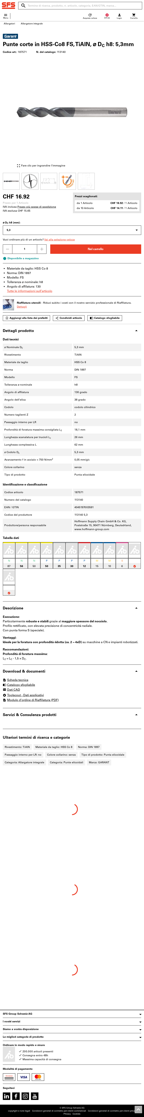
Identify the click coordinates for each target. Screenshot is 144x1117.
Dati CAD (11, 690)
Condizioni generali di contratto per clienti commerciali (59, 1111)
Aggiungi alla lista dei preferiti (26, 318)
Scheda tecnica (15, 680)
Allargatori (9, 23)
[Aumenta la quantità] (41, 249)
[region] (72, 181)
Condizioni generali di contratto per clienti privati (112, 1111)
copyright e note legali (19, 1111)
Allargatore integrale (32, 23)
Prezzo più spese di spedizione (36, 206)
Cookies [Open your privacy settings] (76, 1114)
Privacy (67, 1114)
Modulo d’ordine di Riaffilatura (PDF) (31, 700)
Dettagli (22, 306)
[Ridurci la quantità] (7, 249)
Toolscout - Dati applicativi (23, 695)
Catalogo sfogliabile (105, 318)
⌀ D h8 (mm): (11, 223)
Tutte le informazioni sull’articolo (29, 291)
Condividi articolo (68, 318)
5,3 (8, 230)
